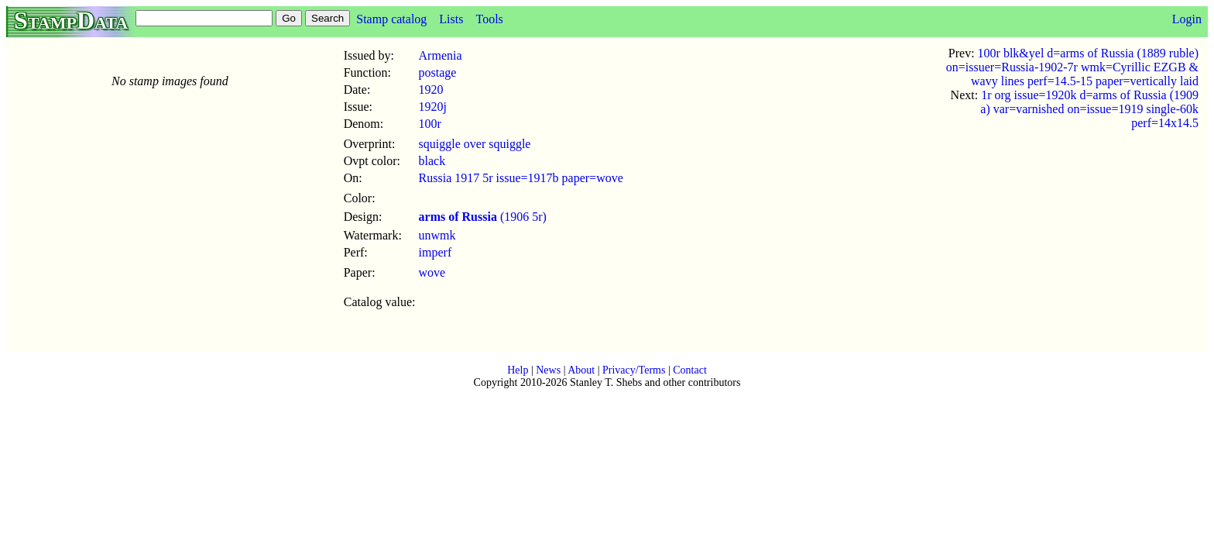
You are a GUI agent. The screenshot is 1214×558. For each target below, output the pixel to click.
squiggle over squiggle (475, 143)
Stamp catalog (391, 19)
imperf (435, 252)
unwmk (437, 235)
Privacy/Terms (633, 370)
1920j (433, 106)
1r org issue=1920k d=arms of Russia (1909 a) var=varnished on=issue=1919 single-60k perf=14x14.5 (1089, 108)
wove (432, 272)
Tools (488, 19)
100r (430, 123)
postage (438, 72)
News (548, 370)
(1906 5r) (483, 216)
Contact (690, 370)
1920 (431, 89)
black (432, 160)
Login (1187, 19)
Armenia (440, 55)
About (581, 370)
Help (517, 370)
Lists (451, 19)
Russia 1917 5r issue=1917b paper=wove (521, 177)
